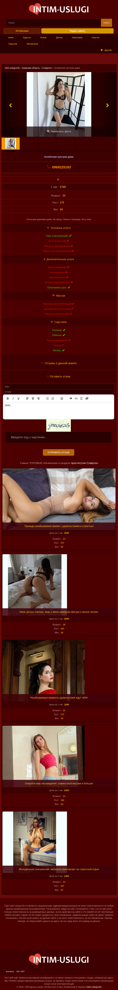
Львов (43, 37)
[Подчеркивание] (18, 398)
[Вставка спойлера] (81, 398)
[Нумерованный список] (52, 398)
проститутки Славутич (84, 463)
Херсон (96, 37)
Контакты (10, 971)
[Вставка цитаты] (70, 398)
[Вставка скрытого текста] (87, 398)
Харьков (12, 43)
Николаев (77, 37)
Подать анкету (77, 31)
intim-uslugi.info (12, 68)
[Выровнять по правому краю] (38, 398)
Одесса (27, 37)
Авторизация (22, 31)
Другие (106, 50)
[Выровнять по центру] (32, 398)
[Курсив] (13, 398)
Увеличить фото (59, 131)
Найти (106, 23)
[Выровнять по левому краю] (27, 398)
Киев (10, 37)
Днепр (59, 37)
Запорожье (32, 43)
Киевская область (31, 68)
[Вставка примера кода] (76, 398)
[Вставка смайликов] (61, 398)
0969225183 (59, 167)
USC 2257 (20, 971)
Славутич (47, 68)
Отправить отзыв (58, 452)
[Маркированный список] (47, 398)
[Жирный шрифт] (7, 398)
